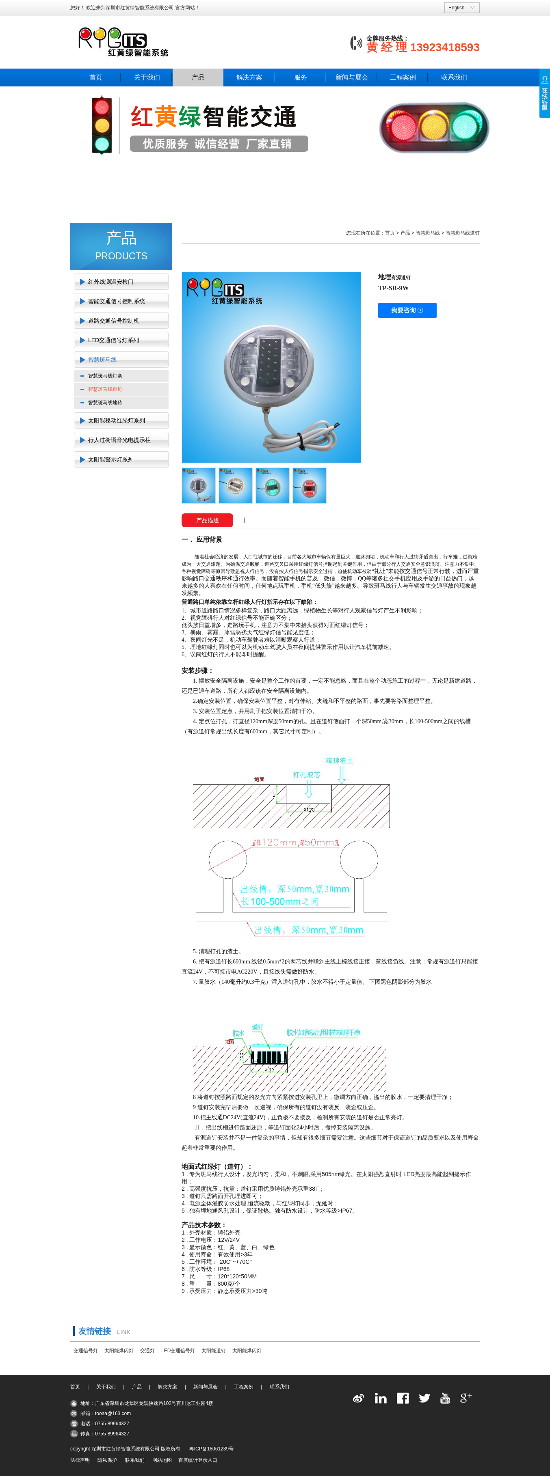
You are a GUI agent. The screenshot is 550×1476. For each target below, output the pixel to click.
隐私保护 (107, 1460)
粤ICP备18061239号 (211, 1449)
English (456, 8)
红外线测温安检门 (111, 281)
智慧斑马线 (102, 359)
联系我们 (454, 77)
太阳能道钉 (213, 1350)
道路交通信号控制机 (113, 320)
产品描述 (207, 520)
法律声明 (80, 1460)
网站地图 (162, 1460)
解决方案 (249, 77)
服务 (300, 77)
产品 (198, 77)
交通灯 (147, 1350)
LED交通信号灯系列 (113, 340)
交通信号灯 (86, 1350)
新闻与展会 (352, 77)
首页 (95, 77)
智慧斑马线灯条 (105, 376)
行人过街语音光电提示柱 (119, 440)
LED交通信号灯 (178, 1350)
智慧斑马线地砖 (105, 402)
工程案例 (403, 77)
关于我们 (147, 77)
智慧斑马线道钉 (105, 389)
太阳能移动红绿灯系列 (116, 420)
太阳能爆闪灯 (119, 1350)
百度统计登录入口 (197, 1460)
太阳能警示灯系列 (111, 459)
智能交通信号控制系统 (116, 301)
